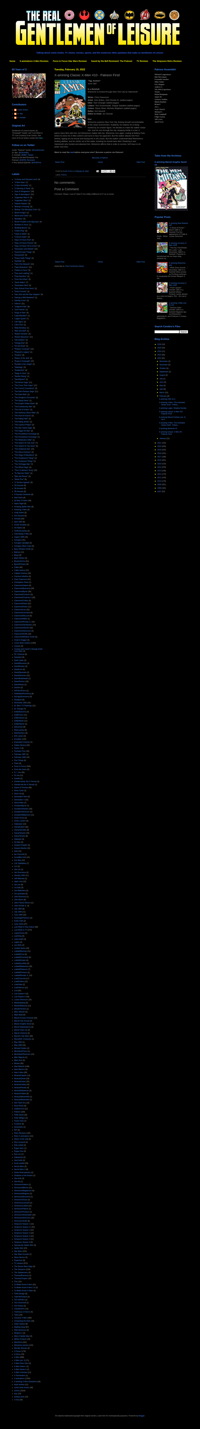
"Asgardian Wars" (21, 200)
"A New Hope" (19, 182)
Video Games (19, 1324)
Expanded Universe (22, 742)
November (163, 365)
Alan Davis (18, 498)
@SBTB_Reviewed (27, 160)
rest (72, 152)
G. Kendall (21, 118)
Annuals (17, 519)
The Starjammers (21, 1272)
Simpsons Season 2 (22, 1230)
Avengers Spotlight (21, 543)
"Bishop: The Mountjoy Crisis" (26, 210)
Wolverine (18, 1342)
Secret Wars (19, 1166)
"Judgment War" (20, 307)
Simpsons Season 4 (22, 1236)
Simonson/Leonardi (21, 1203)
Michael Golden (20, 1048)
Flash (16, 763)
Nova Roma (19, 1106)
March (162, 392)
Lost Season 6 (20, 997)
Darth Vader (19, 660)
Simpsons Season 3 (22, 1233)
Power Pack (19, 1121)
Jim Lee (17, 885)
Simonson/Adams (21, 1184)
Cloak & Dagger (20, 640)
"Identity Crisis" (20, 300)
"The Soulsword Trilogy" (23, 461)
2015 (159, 464)
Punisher (17, 1124)
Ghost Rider (19, 803)
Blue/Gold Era (19, 561)
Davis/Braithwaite (21, 678)
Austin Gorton (22, 110)
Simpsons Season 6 (22, 1242)
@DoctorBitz (24, 153)
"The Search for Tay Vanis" (24, 446)
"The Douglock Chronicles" (24, 398)
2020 (159, 446)
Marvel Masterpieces (22, 1027)
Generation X (19, 800)
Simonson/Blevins (21, 1188)
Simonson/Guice (20, 1200)
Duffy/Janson (19, 718)
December (163, 361)
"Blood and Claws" (21, 216)
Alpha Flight (19, 503)
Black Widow (19, 558)
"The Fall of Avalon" (22, 410)
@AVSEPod (36, 163)
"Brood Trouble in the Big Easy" (26, 222)
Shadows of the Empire (23, 1175)
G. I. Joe (17, 772)
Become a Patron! (100, 158)
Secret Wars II (19, 1169)
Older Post (140, 162)
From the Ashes (20, 769)
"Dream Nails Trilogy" (22, 258)
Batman (17, 552)
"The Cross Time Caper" (23, 385)
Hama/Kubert (19, 827)
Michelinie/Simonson (22, 1054)
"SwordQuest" (19, 379)
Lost (16, 991)
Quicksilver (18, 1127)
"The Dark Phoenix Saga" (24, 391)
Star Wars (18, 1251)
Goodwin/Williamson (22, 815)
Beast (16, 555)
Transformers (19, 1309)
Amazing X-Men (20, 510)
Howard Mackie (20, 848)
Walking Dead (19, 1327)
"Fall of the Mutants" (22, 264)
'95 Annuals (18, 491)
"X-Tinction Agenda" (22, 482)
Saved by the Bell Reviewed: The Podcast (111, 61)
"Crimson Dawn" (20, 237)
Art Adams (18, 528)
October (162, 368)
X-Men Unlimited (20, 1372)
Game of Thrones (21, 788)
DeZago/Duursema (21, 697)
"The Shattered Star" (22, 449)
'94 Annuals (18, 488)
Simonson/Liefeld (21, 1206)
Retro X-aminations (21, 1136)
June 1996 (18, 915)
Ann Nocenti (19, 516)
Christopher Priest (21, 582)
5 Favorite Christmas (22, 494)
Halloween (18, 824)
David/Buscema (20, 663)
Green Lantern (20, 821)
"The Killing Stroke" (21, 422)
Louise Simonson (21, 1000)
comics (17, 1391)
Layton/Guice (19, 933)
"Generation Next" (21, 285)
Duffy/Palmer (19, 724)
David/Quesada (20, 672)
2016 (159, 460)
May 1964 (18, 1042)
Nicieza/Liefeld (20, 1084)
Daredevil (18, 657)
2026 (159, 344)
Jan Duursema (20, 872)
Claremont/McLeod (21, 616)
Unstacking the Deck (22, 1321)
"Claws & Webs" (20, 234)
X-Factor (17, 1351)
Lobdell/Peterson (21, 969)
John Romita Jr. (20, 906)
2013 (159, 471)
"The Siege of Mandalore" (24, 455)
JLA (15, 866)
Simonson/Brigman (21, 1194)
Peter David (19, 1115)
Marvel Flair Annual (21, 1021)
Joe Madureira (20, 891)
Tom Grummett (20, 1303)
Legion (17, 942)
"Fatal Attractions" (21, 267)
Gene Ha (17, 794)
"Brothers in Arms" (21, 225)
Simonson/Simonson (22, 1218)
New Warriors (19, 1069)
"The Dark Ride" (20, 394)
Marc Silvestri (19, 1012)
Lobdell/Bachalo (20, 951)
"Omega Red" (19, 343)
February (163, 396)
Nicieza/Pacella (20, 1088)
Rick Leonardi (19, 1142)
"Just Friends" (19, 310)
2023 (159, 355)
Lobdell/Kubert (20, 960)
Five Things (18, 760)
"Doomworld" (19, 255)
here (41, 138)
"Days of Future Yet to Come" (25, 246)
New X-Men (19, 1072)
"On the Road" (20, 346)
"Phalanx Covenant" (22, 349)
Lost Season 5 (20, 994)
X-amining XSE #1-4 (167, 399)
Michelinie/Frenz (20, 1051)
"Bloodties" (18, 219)
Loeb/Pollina (19, 981)
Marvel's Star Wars (21, 1036)
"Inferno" (17, 304)
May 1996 (18, 1045)
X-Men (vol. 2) (19, 1360)
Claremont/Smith (20, 634)
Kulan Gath (18, 921)
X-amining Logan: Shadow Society (172, 408)
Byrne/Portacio (20, 564)
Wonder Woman (20, 1348)
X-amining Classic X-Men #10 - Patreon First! (171, 413)
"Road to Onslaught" (22, 361)
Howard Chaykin (20, 845)
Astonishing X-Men (21, 534)
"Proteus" (18, 355)
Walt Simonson (20, 1330)
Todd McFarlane (20, 1297)
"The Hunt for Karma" (22, 416)
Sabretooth (18, 1157)
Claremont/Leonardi (22, 613)
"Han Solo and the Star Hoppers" (27, 294)
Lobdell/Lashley (20, 963)
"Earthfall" (18, 261)
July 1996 (18, 912)
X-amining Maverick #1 (168, 428)
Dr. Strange (18, 709)
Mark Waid (18, 1015)
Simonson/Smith (20, 1221)
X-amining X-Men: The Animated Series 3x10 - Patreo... (172, 403)
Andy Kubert (19, 513)
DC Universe (19, 654)
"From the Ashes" (21, 279)
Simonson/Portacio (21, 1212)
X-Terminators (19, 1375)
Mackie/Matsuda (20, 1006)
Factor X (17, 748)
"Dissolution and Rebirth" (24, 249)
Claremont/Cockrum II (23, 597)
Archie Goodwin (20, 525)
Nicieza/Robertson (21, 1091)
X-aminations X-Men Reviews (34, 61)
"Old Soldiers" (19, 340)
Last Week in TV (20, 930)
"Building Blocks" (21, 228)
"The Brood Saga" (21, 382)
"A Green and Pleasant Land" (25, 179)
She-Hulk (17, 1178)
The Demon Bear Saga (23, 1266)
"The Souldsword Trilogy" (24, 458)
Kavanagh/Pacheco (22, 918)
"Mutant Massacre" (21, 337)
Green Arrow (19, 818)
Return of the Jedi (21, 1139)
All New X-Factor (21, 501)
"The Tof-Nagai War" (22, 464)
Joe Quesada (19, 894)
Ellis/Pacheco (19, 733)
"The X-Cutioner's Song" (24, 470)
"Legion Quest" (20, 319)
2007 (159, 491)
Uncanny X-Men (20, 1318)
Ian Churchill (19, 854)
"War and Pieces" (21, 476)
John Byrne (18, 900)
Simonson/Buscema (22, 1197)
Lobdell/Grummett (21, 957)
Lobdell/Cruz (19, 954)
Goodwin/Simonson (22, 812)
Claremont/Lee (20, 610)
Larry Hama (19, 924)
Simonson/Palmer (21, 1209)
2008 (159, 488)
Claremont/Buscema (22, 588)
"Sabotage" (18, 367)
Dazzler (17, 687)
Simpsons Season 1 (22, 1224)
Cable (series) (19, 570)
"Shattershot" (19, 370)
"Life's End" (18, 325)
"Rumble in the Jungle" (23, 364)
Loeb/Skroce (19, 988)
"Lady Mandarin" (20, 316)
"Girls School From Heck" (24, 288)
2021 (159, 443)
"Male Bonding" (20, 328)
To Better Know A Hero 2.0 (24, 1287)
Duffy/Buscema (20, 712)
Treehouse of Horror (22, 1312)
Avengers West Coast (22, 546)
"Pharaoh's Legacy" (22, 352)
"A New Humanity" (21, 185)
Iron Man (17, 860)
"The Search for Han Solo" (24, 443)
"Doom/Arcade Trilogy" (23, 252)
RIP (15, 1130)
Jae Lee (17, 869)
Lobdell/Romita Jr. (21, 975)
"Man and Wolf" (20, 331)
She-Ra (17, 1182)
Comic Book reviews (22, 643)
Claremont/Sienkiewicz (23, 625)
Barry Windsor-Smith (22, 549)
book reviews (19, 1385)
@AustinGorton (38, 150)
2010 (159, 481)
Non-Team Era (20, 1103)
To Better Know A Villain (23, 1291)
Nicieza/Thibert (20, 1094)
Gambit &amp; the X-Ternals (25, 781)
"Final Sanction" (20, 276)
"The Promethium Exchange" (25, 437)
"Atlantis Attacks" (21, 204)
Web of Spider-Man (21, 1336)
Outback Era (19, 1109)
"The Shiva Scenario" (22, 452)
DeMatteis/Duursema (22, 694)
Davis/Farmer (19, 681)
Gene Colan (19, 790)
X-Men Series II (20, 1369)
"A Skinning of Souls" (22, 188)
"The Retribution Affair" (23, 440)
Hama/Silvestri (20, 833)
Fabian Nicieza (20, 745)
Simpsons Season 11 (22, 1227)
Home (12, 61)
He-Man (17, 842)
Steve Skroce (19, 1257)
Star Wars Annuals (21, 1254)
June (161, 382)
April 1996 (18, 522)
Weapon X (18, 1333)
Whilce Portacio (20, 1339)
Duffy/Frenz (18, 715)
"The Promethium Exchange (25, 434)
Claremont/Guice (21, 607)
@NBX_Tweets (27, 155)
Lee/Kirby (18, 936)
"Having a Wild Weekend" (24, 298)
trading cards (19, 1397)
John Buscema (20, 897)
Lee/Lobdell (18, 939)
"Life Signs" (18, 322)
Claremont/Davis (20, 604)
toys (15, 1394)
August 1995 (19, 537)
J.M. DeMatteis (20, 863)
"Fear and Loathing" (22, 273)
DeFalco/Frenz (20, 691)
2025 (159, 348)
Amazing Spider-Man (22, 507)
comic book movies (21, 1387)
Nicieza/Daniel (20, 1079)
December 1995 (20, 703)
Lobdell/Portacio (20, 972)
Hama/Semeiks (20, 830)
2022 (159, 358)
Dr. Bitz (20, 114)
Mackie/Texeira (20, 1009)
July (161, 379)
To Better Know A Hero (23, 1284)
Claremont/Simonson (22, 631)
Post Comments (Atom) (74, 266)
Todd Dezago (19, 1294)
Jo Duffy (17, 888)
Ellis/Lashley (19, 730)
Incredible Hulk (20, 857)
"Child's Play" (19, 231)
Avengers (18, 540)
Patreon (64, 175)
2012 (159, 474)
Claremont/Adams (21, 585)
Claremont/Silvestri (21, 628)
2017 (159, 457)
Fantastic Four (20, 751)
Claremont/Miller (20, 619)
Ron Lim (17, 1154)
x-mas (16, 1400)
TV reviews (18, 1263)
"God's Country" (20, 291)
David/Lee (18, 669)
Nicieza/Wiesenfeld (21, 1100)
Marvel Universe (20, 1033)
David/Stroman (20, 675)
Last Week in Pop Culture (24, 927)
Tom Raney (18, 1306)
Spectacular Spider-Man (23, 1245)
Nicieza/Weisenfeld (21, 1097)
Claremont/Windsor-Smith (24, 637)
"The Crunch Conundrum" (24, 388)
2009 (159, 484)
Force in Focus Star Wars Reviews (70, 61)
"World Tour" (19, 479)
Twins (16, 1315)
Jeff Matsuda (19, 878)
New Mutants (19, 1066)
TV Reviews (142, 61)
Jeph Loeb (18, 881)
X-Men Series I (20, 1366)
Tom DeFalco (19, 1300)
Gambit (17, 778)
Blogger (141, 1416)
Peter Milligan (19, 1118)
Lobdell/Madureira (21, 966)
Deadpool (18, 700)
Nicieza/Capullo (20, 1075)
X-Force (17, 1354)
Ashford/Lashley (20, 531)
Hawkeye (17, 839)
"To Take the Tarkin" (22, 473)
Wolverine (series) (21, 1345)
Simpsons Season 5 (22, 1239)
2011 (159, 477)
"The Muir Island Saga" (23, 428)
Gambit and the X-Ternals (24, 785)
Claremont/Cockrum (22, 594)
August (162, 375)
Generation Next (20, 797)
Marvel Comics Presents (24, 1018)
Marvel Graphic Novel (22, 1024)
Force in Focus (20, 766)
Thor (16, 1282)
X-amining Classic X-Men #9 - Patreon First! (171, 433)
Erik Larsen (18, 736)
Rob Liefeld (18, 1145)
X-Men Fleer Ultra (21, 1363)
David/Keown (19, 666)
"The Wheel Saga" (21, 467)
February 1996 (20, 757)
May (161, 385)
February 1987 (20, 754)
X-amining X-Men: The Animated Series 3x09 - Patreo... (172, 424)
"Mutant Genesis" (21, 334)
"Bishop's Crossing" (22, 207)
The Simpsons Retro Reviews (167, 61)
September (164, 372)
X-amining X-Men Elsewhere (25, 1382)
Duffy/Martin (19, 721)
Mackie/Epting (19, 1003)
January (162, 438)
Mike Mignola (19, 1057)
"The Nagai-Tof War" (22, 431)
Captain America (20, 573)
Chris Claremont (20, 579)
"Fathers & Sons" (21, 270)
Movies (17, 1063)
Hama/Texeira (19, 836)
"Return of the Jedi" (21, 358)
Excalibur (17, 739)
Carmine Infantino (21, 576)
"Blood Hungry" (20, 213)
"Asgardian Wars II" (21, 197)
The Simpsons (20, 1269)
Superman (18, 1260)
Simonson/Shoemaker (23, 1215)
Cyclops (17, 646)
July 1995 (18, 909)
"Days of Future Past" (22, 240)
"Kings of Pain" (20, 313)
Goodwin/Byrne (20, 806)
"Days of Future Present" (24, 243)
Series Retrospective (22, 1172)
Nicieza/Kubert (20, 1081)
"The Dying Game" (21, 400)
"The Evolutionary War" (23, 407)
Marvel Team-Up (20, 1030)
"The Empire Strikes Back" (24, 403)
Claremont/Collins (21, 601)
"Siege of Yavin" (20, 373)
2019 (159, 450)
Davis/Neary (19, 685)
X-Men (16, 1357)
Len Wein (18, 945)
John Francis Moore (22, 903)
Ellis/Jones (18, 727)
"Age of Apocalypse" (22, 194)
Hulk (16, 851)
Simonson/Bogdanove (23, 1191)
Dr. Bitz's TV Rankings (23, 706)
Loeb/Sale (18, 984)
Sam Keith (18, 1160)
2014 (159, 467)
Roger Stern (19, 1148)
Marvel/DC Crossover (22, 1039)
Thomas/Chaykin (21, 1278)
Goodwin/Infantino (21, 809)
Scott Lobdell (19, 1163)
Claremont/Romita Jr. (22, 622)
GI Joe (16, 775)
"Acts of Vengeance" (22, 191)
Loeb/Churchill (20, 978)
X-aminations (19, 1378)
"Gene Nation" (19, 282)
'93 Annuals (18, 485)
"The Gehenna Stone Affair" (25, 413)
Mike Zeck (18, 1060)
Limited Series (19, 948)
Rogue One (18, 1151)
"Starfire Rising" (20, 376)
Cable (16, 567)
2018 (159, 453)
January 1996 (19, 875)
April (161, 389)
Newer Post (59, 162)
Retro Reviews (20, 1133)
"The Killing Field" (21, 419)
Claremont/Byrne (21, 591)
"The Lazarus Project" (22, 425)
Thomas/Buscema (21, 1275)
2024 (159, 351)
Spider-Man (18, 1248)
